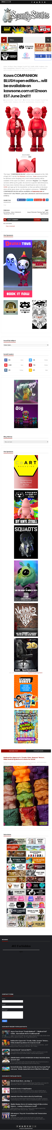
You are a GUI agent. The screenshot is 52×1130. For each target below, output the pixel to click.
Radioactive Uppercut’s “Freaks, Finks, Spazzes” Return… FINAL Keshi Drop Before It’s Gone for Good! (24, 758)
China (15, 66)
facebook (45, 219)
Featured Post (13, 751)
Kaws (35, 176)
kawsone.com (37, 191)
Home (5, 66)
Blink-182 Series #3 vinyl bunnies (21, 1089)
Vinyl (23, 68)
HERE (5, 187)
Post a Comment (10, 226)
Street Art (18, 68)
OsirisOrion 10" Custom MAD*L (21, 1050)
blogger (37, 219)
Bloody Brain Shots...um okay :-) (21, 1081)
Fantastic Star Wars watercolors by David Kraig (26, 1096)
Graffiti (32, 66)
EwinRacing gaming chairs (35, 672)
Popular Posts (38, 751)
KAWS (36, 66)
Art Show (10, 66)
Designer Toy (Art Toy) (24, 66)
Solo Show (22, 102)
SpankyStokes (11, 68)
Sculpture (41, 66)
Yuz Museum (21, 176)
